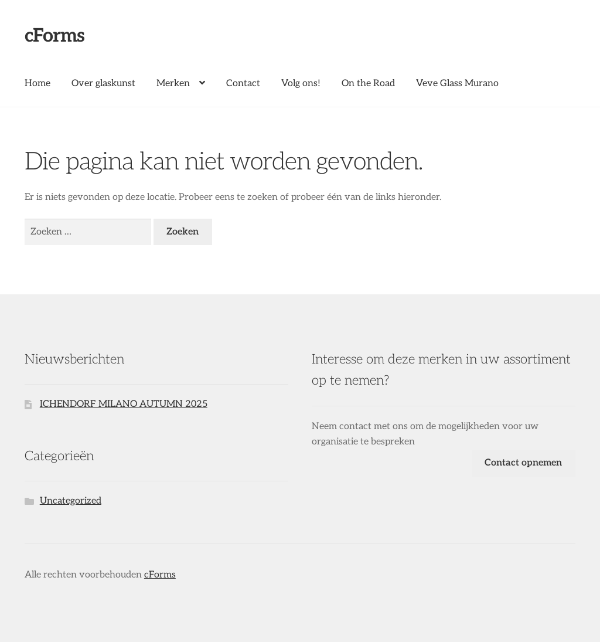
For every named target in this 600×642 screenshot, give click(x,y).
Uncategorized (70, 501)
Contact (243, 83)
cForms (54, 36)
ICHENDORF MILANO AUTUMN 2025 (123, 404)
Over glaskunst (103, 83)
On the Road (368, 83)
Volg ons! (301, 83)
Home (37, 83)
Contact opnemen (523, 462)
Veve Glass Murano (457, 83)
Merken (173, 83)
